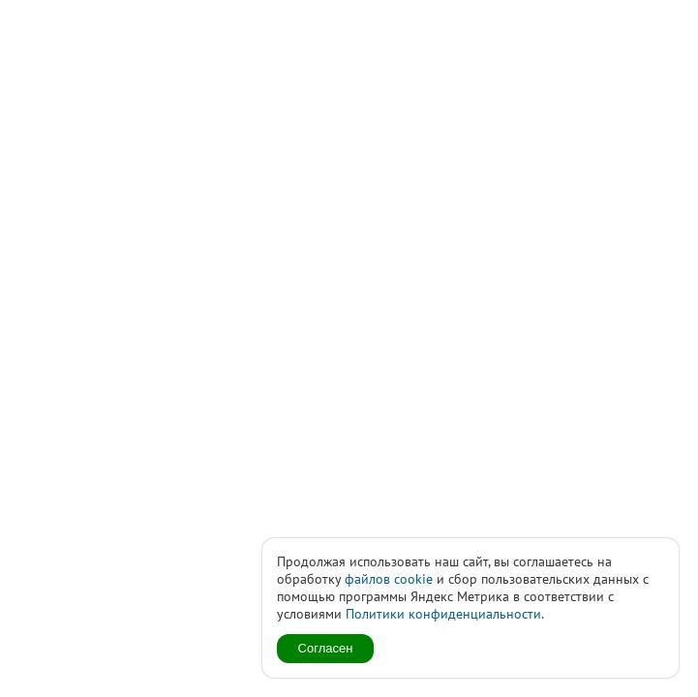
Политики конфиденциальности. (445, 613)
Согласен (325, 648)
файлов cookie (389, 579)
